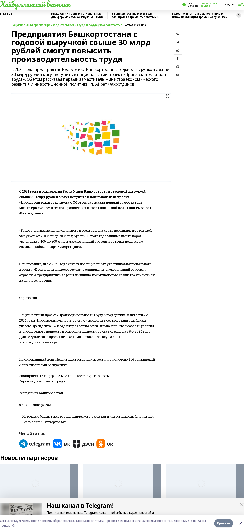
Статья (6, 14)
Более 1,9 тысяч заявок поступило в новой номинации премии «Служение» (199, 15)
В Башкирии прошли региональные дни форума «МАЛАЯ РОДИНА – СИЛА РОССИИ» (77, 15)
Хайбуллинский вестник (35, 4)
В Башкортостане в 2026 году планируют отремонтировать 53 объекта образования (134, 15)
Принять (223, 523)
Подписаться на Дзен (208, 4)
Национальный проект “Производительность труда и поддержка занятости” (66, 25)
